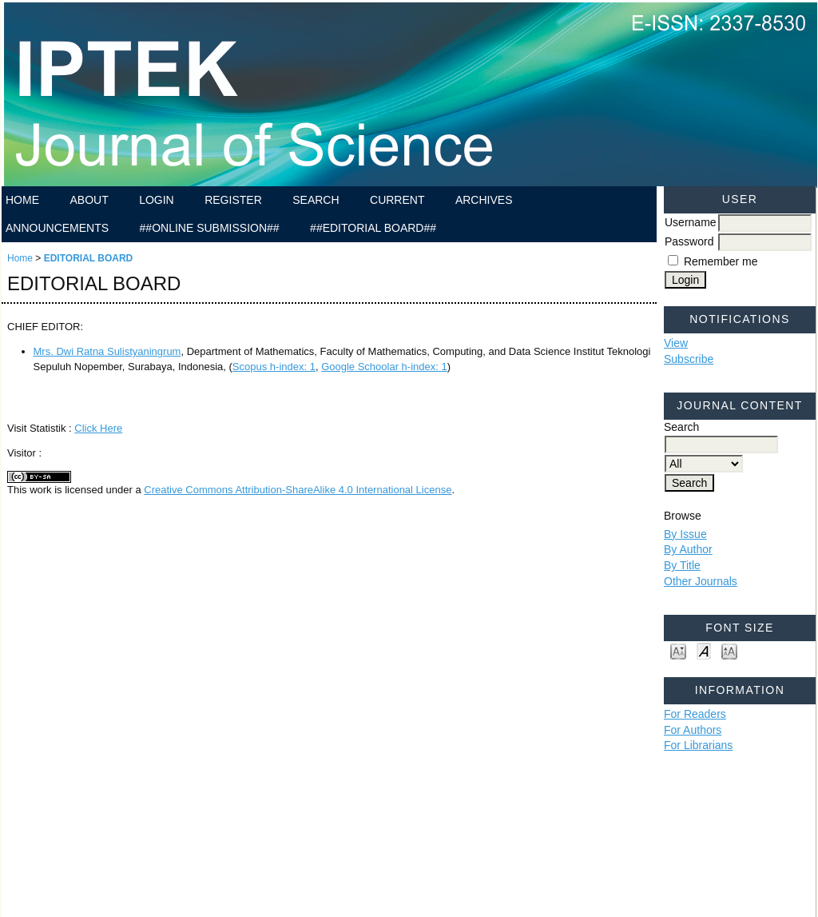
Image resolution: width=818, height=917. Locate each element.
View (676, 343)
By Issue (685, 534)
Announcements (57, 227)
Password (689, 241)
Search (315, 199)
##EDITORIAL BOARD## (373, 227)
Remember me (721, 261)
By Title (682, 565)
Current (397, 199)
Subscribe (688, 359)
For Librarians (698, 745)
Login (156, 199)
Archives (484, 199)
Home (22, 199)
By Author (688, 549)
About (88, 199)
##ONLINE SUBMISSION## (210, 227)
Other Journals (700, 581)
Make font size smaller (678, 650)
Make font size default (704, 650)
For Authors (692, 730)
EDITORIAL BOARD (88, 258)
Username (691, 222)
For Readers (695, 714)
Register (233, 199)
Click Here (98, 428)
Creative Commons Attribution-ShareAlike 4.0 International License (297, 490)
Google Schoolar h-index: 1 (384, 367)
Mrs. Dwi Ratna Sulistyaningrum (107, 351)
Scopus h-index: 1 (274, 367)
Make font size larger (729, 650)
